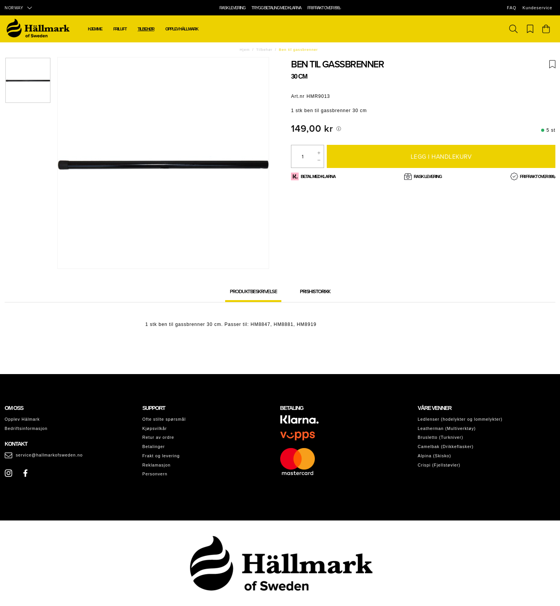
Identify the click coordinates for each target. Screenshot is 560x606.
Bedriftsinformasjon (26, 428)
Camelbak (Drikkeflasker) (445, 446)
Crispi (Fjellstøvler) (439, 465)
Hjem (245, 49)
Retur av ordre (158, 437)
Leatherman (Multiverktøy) (447, 428)
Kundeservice (537, 7)
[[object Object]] (338, 128)
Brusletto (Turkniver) (440, 437)
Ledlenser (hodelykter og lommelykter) (460, 419)
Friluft (119, 29)
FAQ (512, 7)
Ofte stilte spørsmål (164, 419)
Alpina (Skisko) (434, 455)
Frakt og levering (161, 455)
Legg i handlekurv (441, 156)
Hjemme (95, 29)
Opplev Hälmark (22, 419)
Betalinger (153, 446)
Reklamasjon (156, 465)
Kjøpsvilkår (154, 428)
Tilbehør (145, 29)
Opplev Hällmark (181, 29)
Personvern (154, 474)
